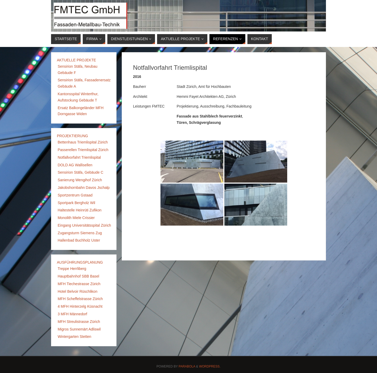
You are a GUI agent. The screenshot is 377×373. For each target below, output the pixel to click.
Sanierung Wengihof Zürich (80, 180)
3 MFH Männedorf (72, 314)
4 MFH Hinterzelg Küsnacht (80, 306)
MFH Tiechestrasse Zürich (79, 284)
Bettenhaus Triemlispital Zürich (83, 142)
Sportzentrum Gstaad (75, 195)
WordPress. (209, 366)
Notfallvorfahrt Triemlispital (79, 157)
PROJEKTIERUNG (72, 136)
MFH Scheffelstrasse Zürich (80, 299)
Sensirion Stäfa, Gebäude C (80, 172)
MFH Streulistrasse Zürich (79, 321)
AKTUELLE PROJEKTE (76, 60)
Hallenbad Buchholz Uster (79, 240)
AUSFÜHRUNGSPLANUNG (80, 262)
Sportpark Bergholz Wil (76, 203)
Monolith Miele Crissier (76, 218)
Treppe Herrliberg (72, 269)
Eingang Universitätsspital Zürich (84, 225)
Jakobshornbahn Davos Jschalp (83, 187)
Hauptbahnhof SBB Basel (78, 276)
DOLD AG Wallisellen (75, 165)
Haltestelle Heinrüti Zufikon (79, 210)
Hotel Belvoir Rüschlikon (77, 291)
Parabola (187, 366)
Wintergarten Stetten (74, 336)
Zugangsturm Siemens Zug (80, 233)
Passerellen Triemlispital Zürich (83, 150)
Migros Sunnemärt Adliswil (79, 329)
